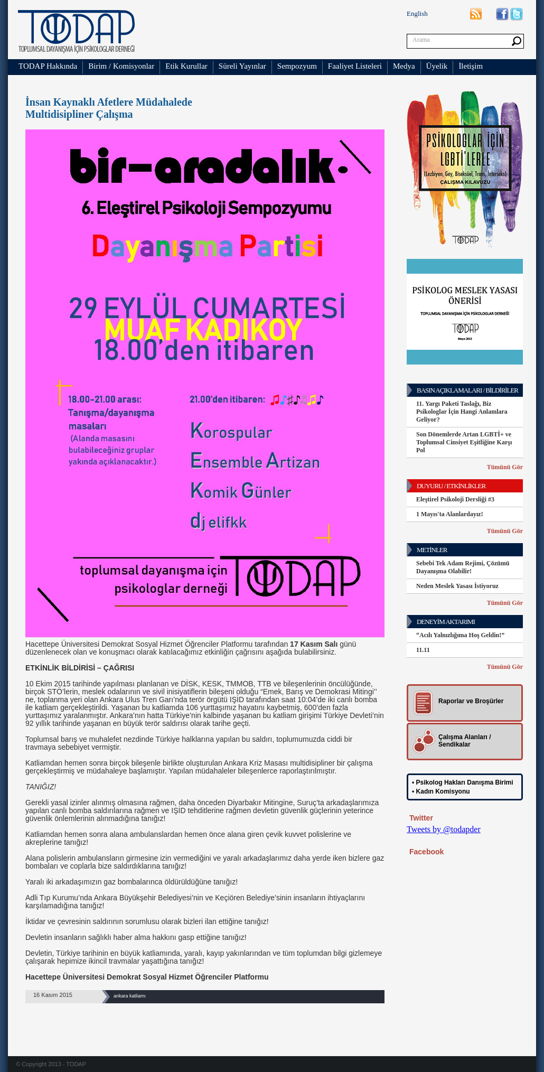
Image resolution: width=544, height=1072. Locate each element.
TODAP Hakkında (47, 66)
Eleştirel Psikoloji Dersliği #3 (455, 499)
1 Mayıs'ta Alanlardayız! (449, 514)
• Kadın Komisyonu (441, 791)
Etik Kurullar (186, 66)
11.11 (423, 650)
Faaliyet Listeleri (355, 66)
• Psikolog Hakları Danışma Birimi (462, 782)
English (417, 13)
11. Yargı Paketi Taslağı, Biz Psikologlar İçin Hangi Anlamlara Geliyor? (462, 411)
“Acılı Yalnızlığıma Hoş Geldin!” (460, 635)
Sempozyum (297, 66)
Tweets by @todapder (444, 829)
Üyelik (437, 66)
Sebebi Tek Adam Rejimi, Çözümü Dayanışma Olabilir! (462, 567)
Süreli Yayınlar (242, 66)
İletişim (470, 66)
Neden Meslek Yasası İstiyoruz (457, 586)
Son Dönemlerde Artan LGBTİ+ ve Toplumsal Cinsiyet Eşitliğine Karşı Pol (464, 442)
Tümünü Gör (505, 467)
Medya (404, 66)
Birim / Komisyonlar (121, 66)
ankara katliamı (130, 996)
